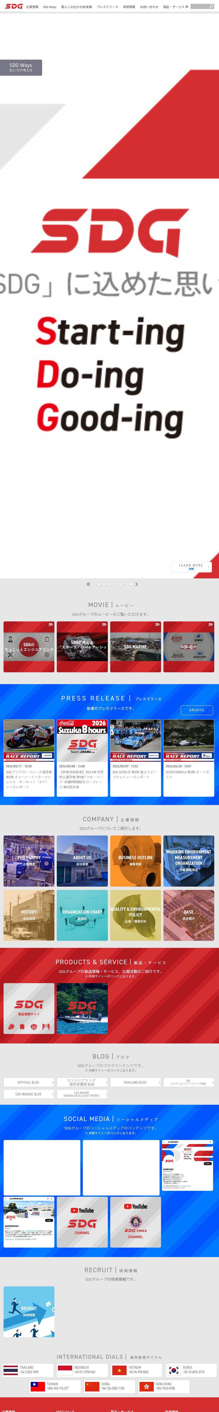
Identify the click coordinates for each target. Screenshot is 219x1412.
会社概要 (12, 1364)
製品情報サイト (127, 1363)
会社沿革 (12, 1388)
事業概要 (12, 1372)
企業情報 (32, 7)
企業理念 (12, 1356)
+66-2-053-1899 (29, 1288)
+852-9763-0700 (165, 1304)
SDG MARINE (123, 1374)
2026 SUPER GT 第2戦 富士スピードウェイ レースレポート (135, 687)
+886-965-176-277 (57, 1304)
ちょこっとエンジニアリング (137, 1352)
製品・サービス (175, 7)
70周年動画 (69, 1352)
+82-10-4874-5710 (193, 1288)
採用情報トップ (180, 1341)
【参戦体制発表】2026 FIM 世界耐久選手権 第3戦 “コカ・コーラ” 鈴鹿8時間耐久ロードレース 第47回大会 (81, 692)
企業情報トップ (17, 1348)
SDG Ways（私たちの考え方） (80, 1341)
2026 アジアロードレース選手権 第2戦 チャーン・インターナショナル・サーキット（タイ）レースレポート (29, 692)
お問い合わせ (149, 7)
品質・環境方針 (17, 1403)
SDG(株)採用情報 (180, 1356)
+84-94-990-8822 (139, 1288)
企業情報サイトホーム (22, 1341)
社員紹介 (175, 1348)
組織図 (10, 1396)
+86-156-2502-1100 (112, 1304)
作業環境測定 (15, 1380)
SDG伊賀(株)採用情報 (183, 1364)
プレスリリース (107, 7)
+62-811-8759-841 (85, 1288)
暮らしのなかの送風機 (76, 7)
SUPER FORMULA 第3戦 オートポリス (187, 687)
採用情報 (129, 7)
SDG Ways (49, 7)
